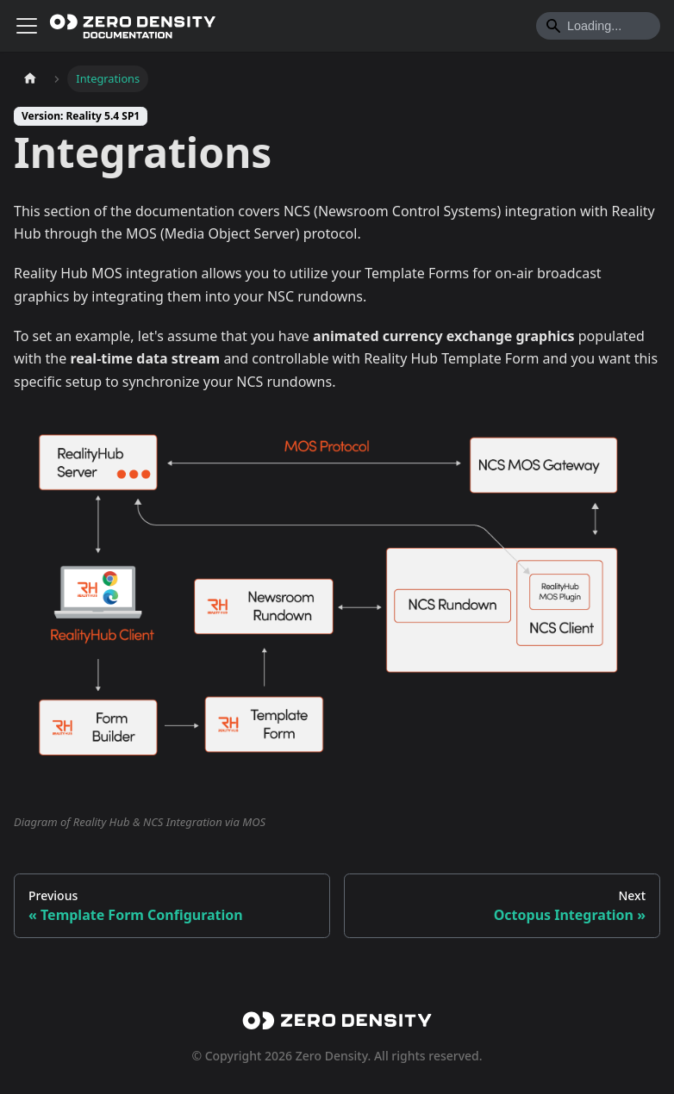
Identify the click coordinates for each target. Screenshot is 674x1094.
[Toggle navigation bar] (27, 26)
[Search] (598, 26)
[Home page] (30, 78)
